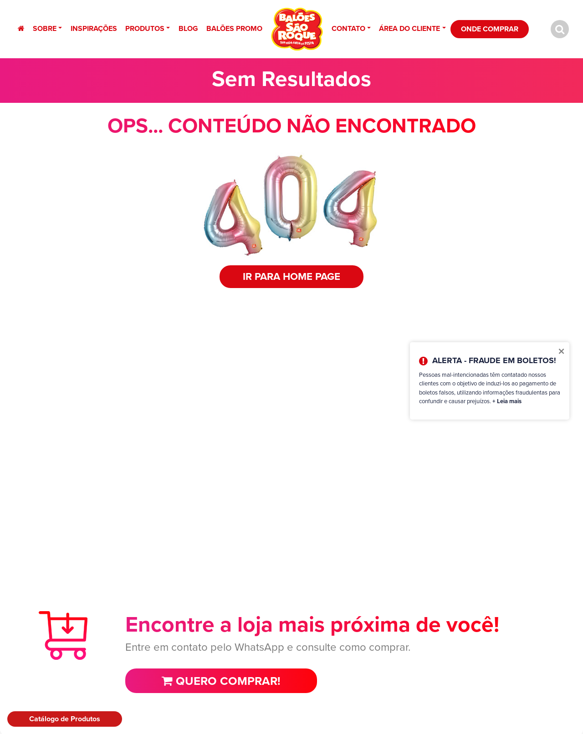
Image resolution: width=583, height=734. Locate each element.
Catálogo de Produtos (64, 719)
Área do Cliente (409, 28)
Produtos (144, 28)
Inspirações (94, 28)
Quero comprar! (221, 680)
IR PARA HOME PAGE (291, 276)
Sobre (44, 28)
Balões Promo (234, 28)
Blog (188, 28)
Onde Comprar (489, 29)
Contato (348, 28)
